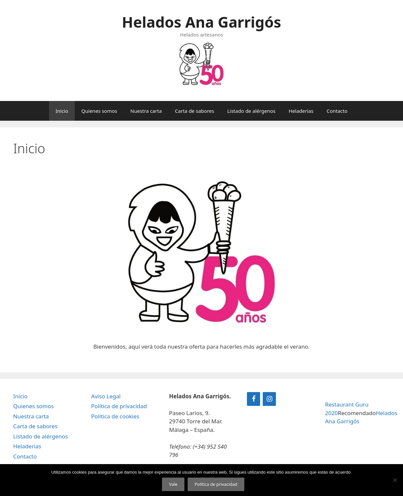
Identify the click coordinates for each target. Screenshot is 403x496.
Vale (173, 484)
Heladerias (301, 111)
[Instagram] (269, 399)
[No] (394, 480)
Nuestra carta (146, 111)
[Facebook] (253, 399)
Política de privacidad (119, 406)
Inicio (62, 111)
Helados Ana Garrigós (201, 22)
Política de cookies (115, 416)
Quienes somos (99, 111)
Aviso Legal (106, 396)
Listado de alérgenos (251, 111)
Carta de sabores (194, 111)
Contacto (337, 111)
